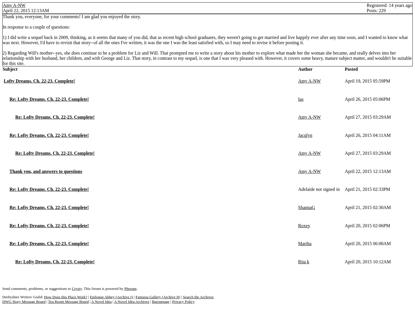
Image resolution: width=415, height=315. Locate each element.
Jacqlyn (305, 135)
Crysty (77, 288)
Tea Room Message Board (68, 301)
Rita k (304, 261)
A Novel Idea (101, 301)
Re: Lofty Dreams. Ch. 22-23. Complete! (49, 99)
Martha (305, 243)
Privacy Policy (183, 301)
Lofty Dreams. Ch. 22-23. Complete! (39, 81)
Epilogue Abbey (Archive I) (111, 297)
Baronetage (160, 301)
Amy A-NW (14, 5)
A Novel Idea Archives (131, 301)
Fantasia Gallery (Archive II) (157, 297)
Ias (301, 99)
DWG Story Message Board (24, 301)
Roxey (304, 225)
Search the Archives (198, 297)
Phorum (130, 288)
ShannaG (306, 207)
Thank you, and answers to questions (46, 171)
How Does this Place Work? (65, 297)
